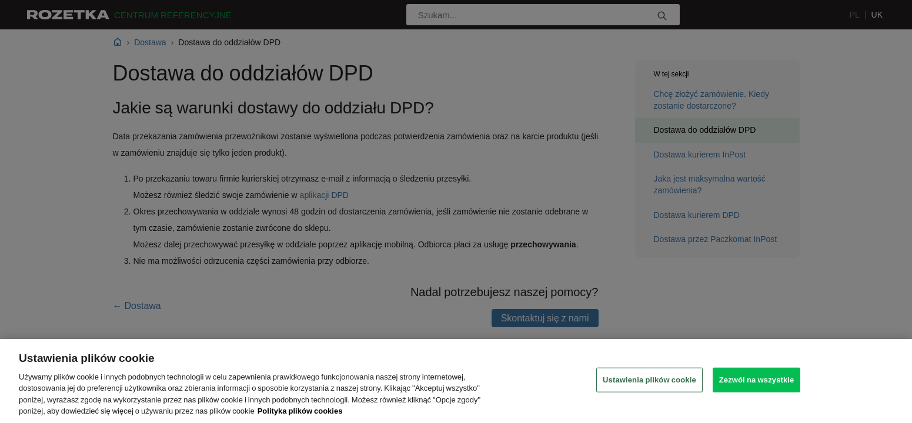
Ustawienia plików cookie (649, 379)
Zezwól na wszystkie (756, 379)
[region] (456, 381)
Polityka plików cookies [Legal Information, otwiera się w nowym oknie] (300, 410)
